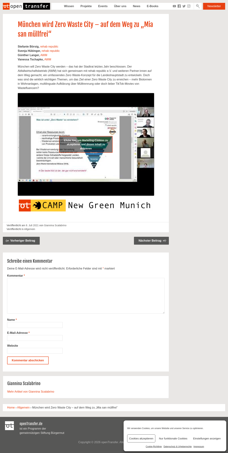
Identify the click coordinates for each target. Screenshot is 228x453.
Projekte (86, 6)
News (136, 6)
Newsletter (214, 6)
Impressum (198, 446)
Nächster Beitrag (150, 240)
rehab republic (49, 46)
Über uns (120, 6)
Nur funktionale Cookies (173, 438)
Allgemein (29, 229)
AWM (43, 55)
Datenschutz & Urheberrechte (178, 446)
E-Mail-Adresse (18, 332)
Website (12, 345)
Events (102, 6)
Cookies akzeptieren (141, 438)
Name (12, 319)
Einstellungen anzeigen (207, 438)
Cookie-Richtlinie (154, 446)
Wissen (69, 6)
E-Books (152, 6)
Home (11, 407)
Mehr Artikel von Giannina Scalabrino (30, 391)
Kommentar (16, 275)
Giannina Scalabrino (55, 225)
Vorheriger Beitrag (22, 240)
